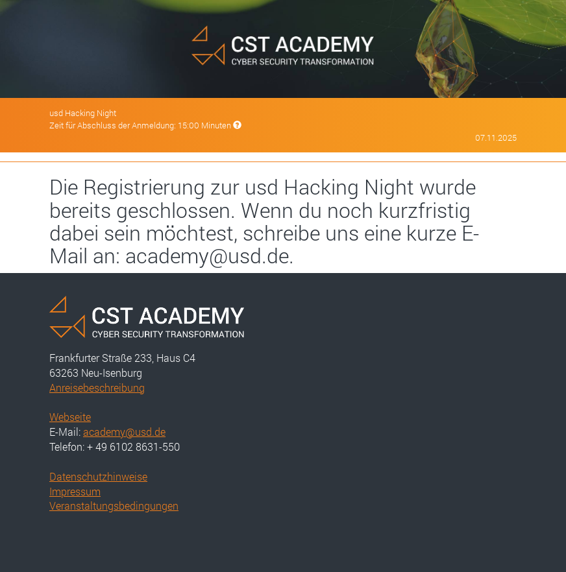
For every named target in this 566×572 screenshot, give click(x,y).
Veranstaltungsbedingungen (113, 505)
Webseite (70, 416)
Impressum (75, 491)
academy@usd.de (124, 431)
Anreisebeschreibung (97, 387)
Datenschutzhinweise (98, 476)
